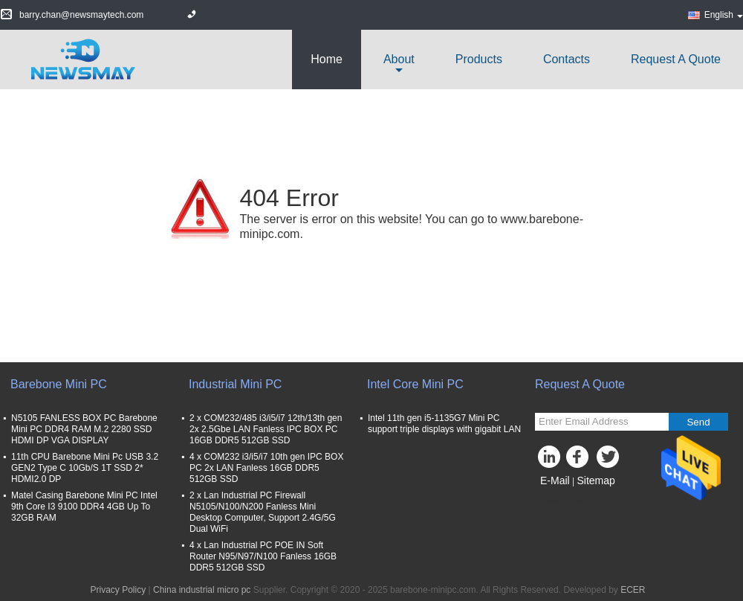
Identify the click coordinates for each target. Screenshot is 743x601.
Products (478, 59)
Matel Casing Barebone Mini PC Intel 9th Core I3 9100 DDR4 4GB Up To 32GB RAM (84, 506)
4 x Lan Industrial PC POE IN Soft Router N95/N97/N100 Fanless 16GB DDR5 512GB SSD (263, 556)
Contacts (566, 59)
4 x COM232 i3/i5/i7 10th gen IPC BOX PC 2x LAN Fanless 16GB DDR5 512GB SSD (266, 467)
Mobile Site (561, 499)
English (723, 15)
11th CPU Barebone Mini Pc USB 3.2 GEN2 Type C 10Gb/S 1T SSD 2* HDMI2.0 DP (84, 467)
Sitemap (595, 480)
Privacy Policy (118, 590)
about (399, 59)
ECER (632, 590)
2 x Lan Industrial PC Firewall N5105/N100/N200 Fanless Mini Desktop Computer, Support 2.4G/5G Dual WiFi (262, 512)
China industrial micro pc (201, 590)
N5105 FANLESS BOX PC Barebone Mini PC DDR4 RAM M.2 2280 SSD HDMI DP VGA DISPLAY (84, 429)
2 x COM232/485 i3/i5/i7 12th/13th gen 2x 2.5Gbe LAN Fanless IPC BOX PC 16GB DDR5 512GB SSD (265, 429)
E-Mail (555, 480)
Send (698, 422)
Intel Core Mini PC (415, 384)
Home (327, 59)
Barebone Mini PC (58, 384)
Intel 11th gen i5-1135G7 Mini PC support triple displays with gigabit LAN (444, 423)
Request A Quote (676, 59)
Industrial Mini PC (235, 384)
